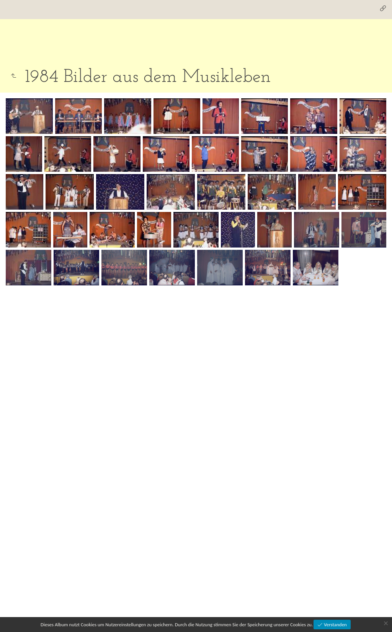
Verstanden (335, 624)
